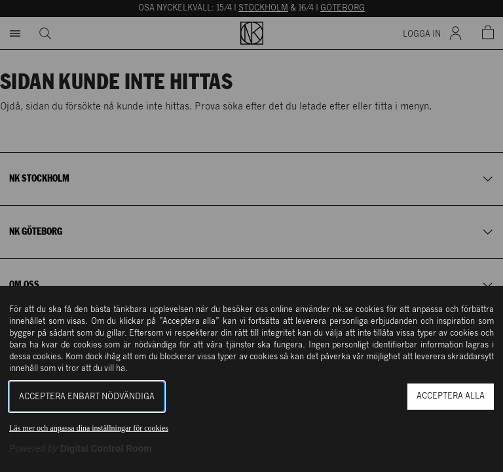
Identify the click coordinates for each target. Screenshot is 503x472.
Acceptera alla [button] (451, 396)
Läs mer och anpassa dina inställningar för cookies (88, 428)
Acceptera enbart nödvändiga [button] (87, 397)
